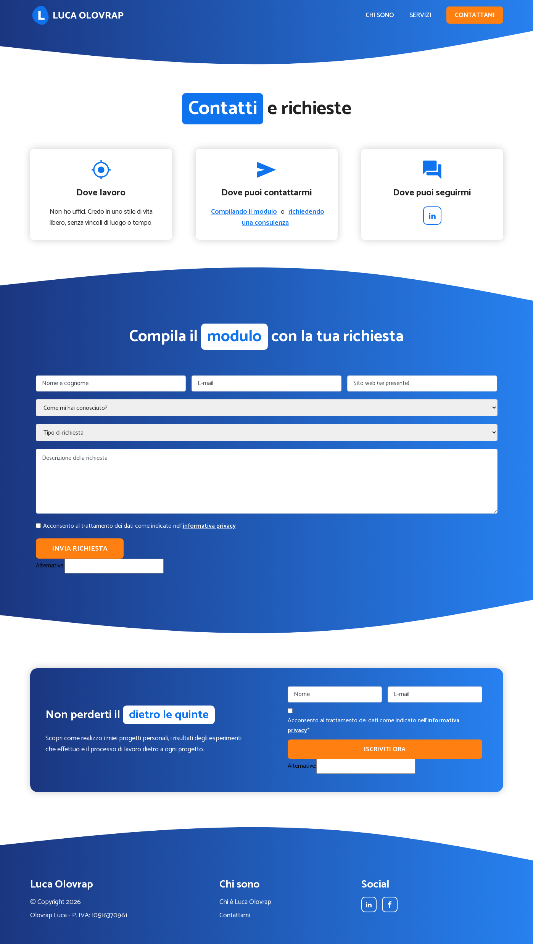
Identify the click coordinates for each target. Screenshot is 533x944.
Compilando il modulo (244, 211)
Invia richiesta (80, 548)
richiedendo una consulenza (283, 217)
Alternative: (50, 566)
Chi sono (380, 15)
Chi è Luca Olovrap (245, 902)
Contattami (475, 15)
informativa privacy (209, 526)
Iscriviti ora (385, 749)
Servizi (420, 15)
